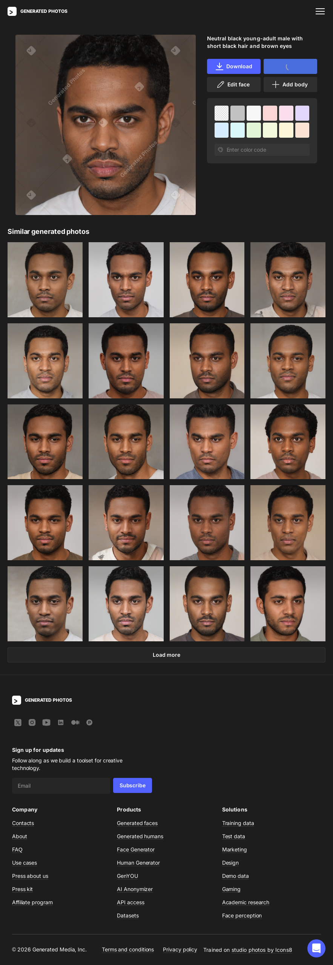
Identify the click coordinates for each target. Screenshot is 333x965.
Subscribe (133, 785)
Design (230, 862)
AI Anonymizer (135, 889)
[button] (316, 948)
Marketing (234, 849)
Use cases (24, 862)
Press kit (22, 889)
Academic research (246, 902)
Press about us (30, 876)
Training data (238, 823)
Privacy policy (180, 949)
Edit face (232, 84)
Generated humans (140, 836)
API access (130, 902)
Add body (289, 84)
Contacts (23, 823)
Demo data (235, 876)
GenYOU (127, 876)
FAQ (17, 849)
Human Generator (138, 862)
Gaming (231, 889)
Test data (233, 836)
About (19, 836)
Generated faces (137, 823)
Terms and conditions (128, 949)
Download (233, 66)
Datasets (127, 915)
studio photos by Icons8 (262, 950)
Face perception (242, 915)
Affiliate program (32, 902)
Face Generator (136, 849)
